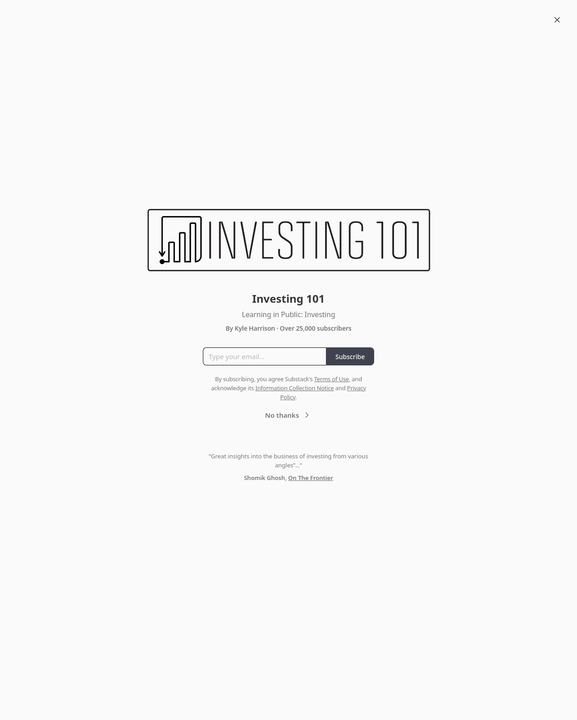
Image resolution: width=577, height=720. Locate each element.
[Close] (557, 20)
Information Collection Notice (294, 388)
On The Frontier (310, 478)
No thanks (288, 415)
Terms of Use (331, 379)
